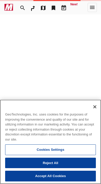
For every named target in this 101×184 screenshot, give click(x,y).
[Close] (94, 106)
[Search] (22, 7)
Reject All (50, 163)
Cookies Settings (51, 150)
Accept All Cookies (50, 176)
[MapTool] (43, 7)
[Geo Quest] (74, 7)
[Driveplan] (64, 7)
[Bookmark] (53, 7)
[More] (92, 7)
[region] (50, 142)
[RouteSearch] (33, 7)
